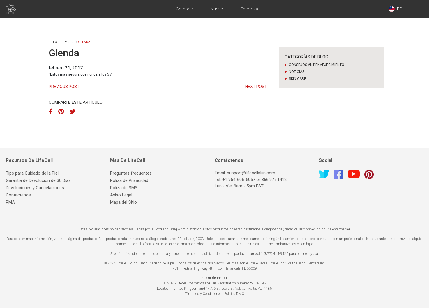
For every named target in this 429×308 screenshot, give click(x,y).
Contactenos (18, 195)
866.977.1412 (274, 179)
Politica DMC (234, 294)
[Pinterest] (61, 111)
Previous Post (64, 86)
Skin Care (297, 79)
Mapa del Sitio (123, 202)
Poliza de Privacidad (129, 180)
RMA (10, 202)
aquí (263, 263)
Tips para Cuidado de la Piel (32, 173)
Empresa (249, 9)
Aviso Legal (121, 195)
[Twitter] (72, 111)
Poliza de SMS (123, 187)
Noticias (296, 72)
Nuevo (217, 9)
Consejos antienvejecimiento (316, 65)
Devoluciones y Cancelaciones (35, 187)
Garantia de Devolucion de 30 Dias (38, 180)
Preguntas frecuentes (131, 173)
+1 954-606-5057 (238, 179)
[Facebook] (52, 111)
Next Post (256, 86)
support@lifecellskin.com (251, 173)
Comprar (184, 9)
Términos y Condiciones (203, 294)
